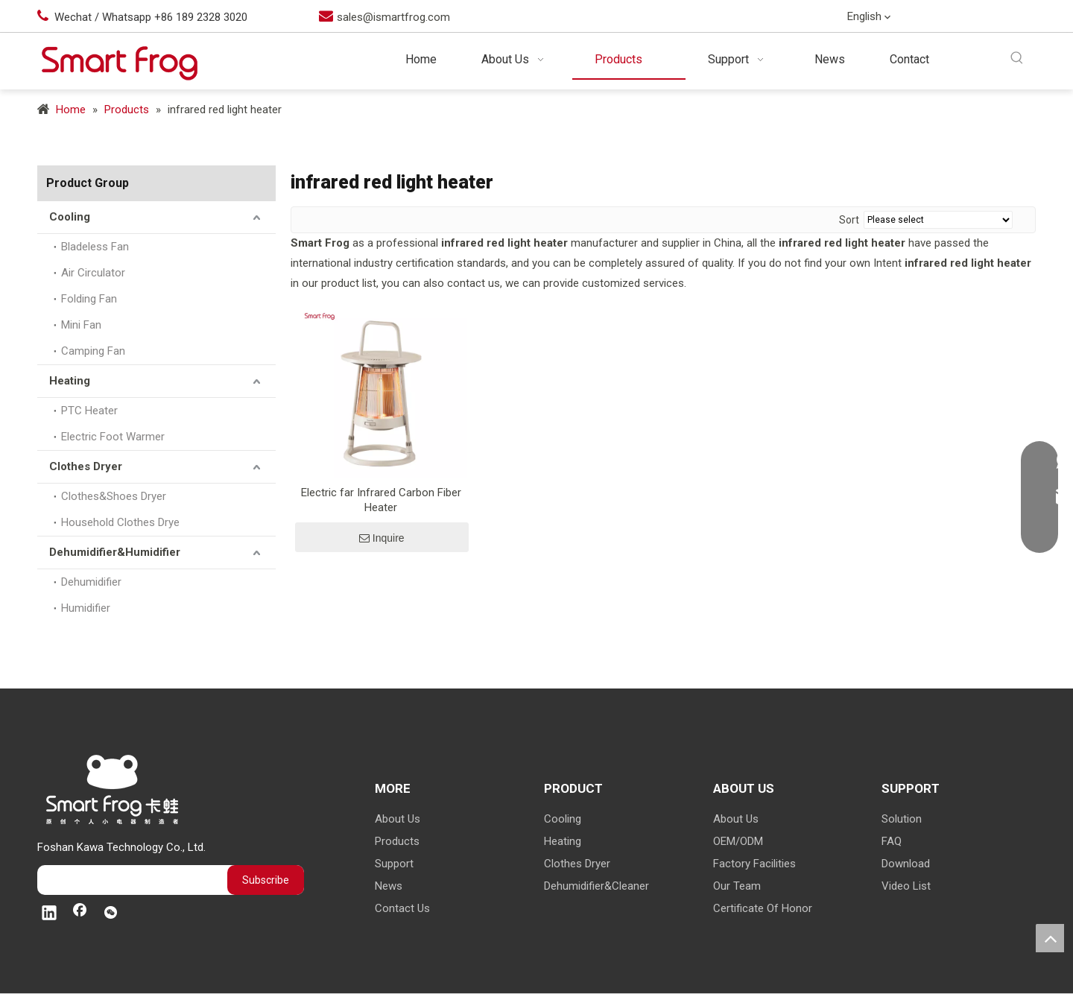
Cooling (69, 217)
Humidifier (85, 608)
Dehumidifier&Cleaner (596, 886)
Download (905, 863)
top (1050, 938)
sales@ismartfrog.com (393, 17)
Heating (69, 380)
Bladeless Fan (95, 246)
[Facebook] (989, 18)
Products (397, 841)
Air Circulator (93, 272)
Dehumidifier (91, 582)
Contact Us (402, 908)
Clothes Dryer (85, 466)
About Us (397, 819)
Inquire (382, 538)
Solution (901, 819)
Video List (906, 886)
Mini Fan (81, 325)
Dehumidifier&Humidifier (114, 552)
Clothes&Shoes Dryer (113, 496)
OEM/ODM (738, 841)
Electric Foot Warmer (113, 436)
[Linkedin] (959, 18)
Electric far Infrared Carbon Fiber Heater (381, 500)
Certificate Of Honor (762, 908)
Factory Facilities (754, 863)
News (388, 886)
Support (394, 863)
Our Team (737, 886)
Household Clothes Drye (120, 522)
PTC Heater (89, 410)
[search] (128, 880)
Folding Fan (89, 299)
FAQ (891, 841)
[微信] (1020, 18)
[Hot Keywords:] (1017, 58)
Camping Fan (93, 351)
